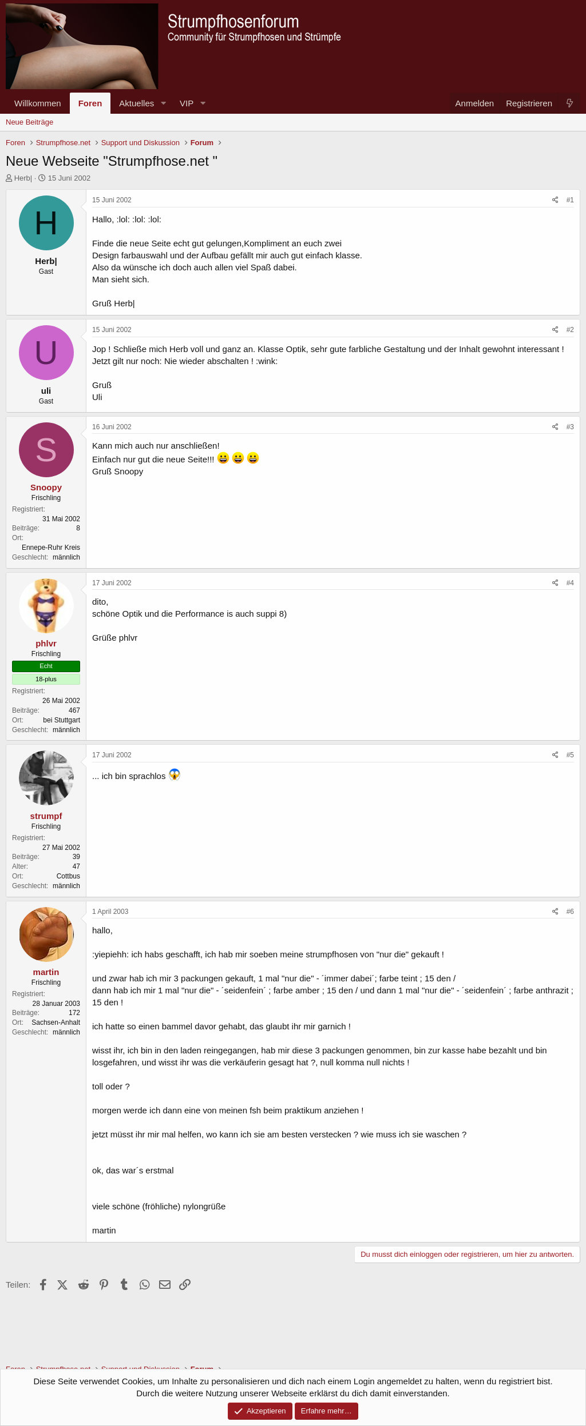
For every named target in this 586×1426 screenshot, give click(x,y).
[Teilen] (555, 200)
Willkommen (37, 103)
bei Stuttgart (61, 720)
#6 (570, 912)
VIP (186, 103)
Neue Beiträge (29, 122)
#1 (570, 200)
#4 (570, 583)
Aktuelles (136, 103)
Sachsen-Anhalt (55, 1022)
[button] (163, 103)
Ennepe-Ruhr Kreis (51, 548)
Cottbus (68, 876)
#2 (570, 330)
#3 (570, 427)
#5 (570, 755)
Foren (90, 103)
